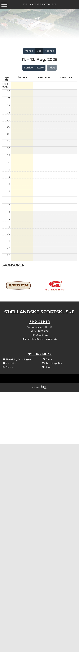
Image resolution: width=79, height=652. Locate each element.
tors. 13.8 (66, 77)
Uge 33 (6, 79)
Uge (38, 50)
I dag (52, 67)
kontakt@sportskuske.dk (42, 339)
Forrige (28, 67)
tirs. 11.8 (21, 77)
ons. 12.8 (44, 77)
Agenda (49, 50)
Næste (40, 67)
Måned (29, 50)
